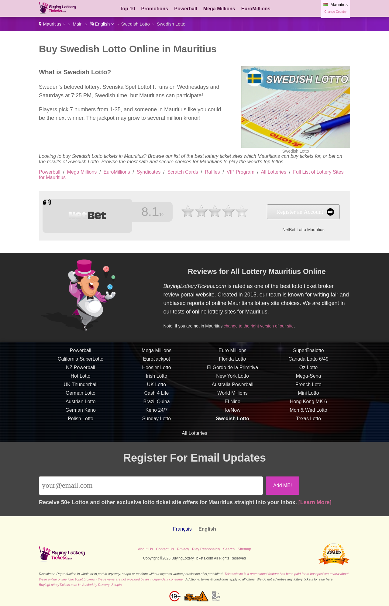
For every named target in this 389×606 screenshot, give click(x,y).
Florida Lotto (232, 363)
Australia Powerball (232, 389)
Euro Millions (232, 355)
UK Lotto (156, 389)
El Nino (232, 406)
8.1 (148, 212)
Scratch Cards (182, 172)
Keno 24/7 (157, 414)
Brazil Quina (156, 406)
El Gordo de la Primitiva (232, 372)
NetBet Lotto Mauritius (292, 228)
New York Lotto (232, 380)
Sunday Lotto (156, 423)
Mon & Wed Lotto (308, 414)
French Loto (308, 389)
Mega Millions (219, 8)
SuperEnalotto (308, 355)
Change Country (335, 11)
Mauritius (52, 23)
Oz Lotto (308, 372)
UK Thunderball (81, 389)
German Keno (80, 414)
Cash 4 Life (156, 397)
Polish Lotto (80, 423)
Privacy (183, 549)
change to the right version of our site (263, 324)
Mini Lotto (308, 397)
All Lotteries (273, 172)
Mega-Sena (308, 380)
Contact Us (165, 549)
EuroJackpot (156, 363)
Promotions (154, 8)
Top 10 (127, 8)
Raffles (212, 172)
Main (78, 23)
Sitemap (244, 549)
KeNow (232, 414)
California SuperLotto (80, 363)
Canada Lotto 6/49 (308, 363)
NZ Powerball (80, 372)
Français (182, 529)
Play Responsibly (206, 549)
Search (229, 549)
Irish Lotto (156, 380)
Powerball (185, 8)
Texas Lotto (308, 423)
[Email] (151, 485)
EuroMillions (255, 8)
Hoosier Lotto (156, 372)
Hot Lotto (81, 380)
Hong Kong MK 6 (308, 406)
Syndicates (148, 172)
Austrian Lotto (81, 406)
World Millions (232, 397)
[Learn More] (315, 502)
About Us (145, 549)
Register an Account (288, 212)
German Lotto (80, 397)
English (102, 23)
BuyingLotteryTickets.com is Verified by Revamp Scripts (80, 585)
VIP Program (240, 172)
